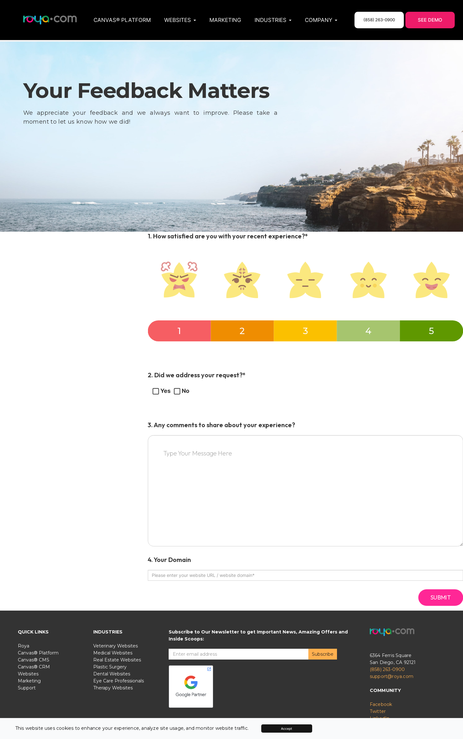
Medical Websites (112, 652)
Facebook (381, 704)
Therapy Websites (113, 687)
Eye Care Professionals (118, 680)
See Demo (430, 20)
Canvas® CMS (33, 659)
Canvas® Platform (122, 20)
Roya (23, 645)
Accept (286, 728)
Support (27, 687)
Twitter (378, 711)
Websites (28, 673)
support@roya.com (391, 676)
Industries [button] (273, 20)
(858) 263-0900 (387, 669)
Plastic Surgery (110, 666)
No (181, 389)
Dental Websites (111, 673)
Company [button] (321, 20)
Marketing (225, 20)
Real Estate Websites (117, 659)
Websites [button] (180, 20)
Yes (161, 389)
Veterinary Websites (115, 645)
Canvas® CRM (34, 666)
